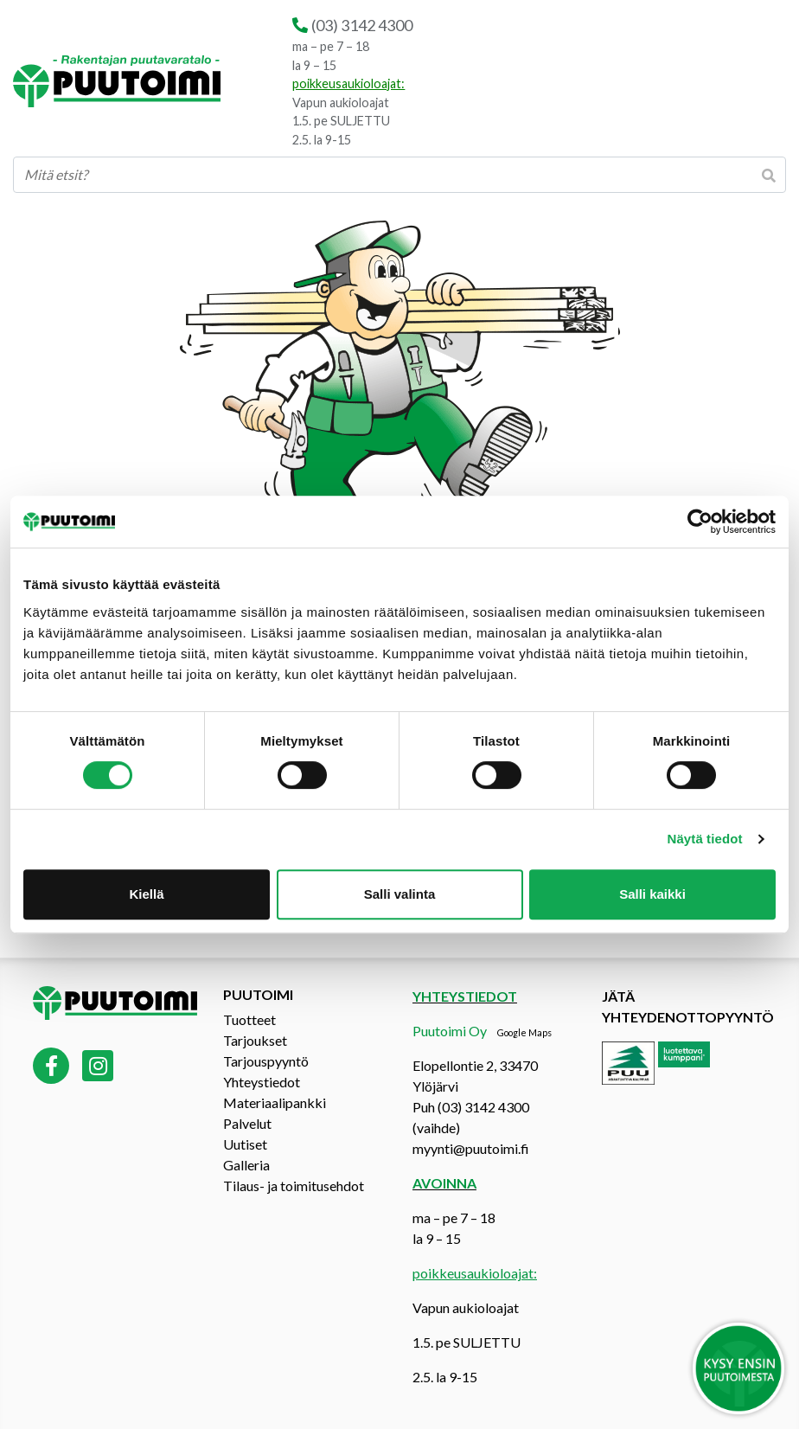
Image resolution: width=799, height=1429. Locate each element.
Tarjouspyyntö (266, 1061)
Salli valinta (400, 894)
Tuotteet (249, 1019)
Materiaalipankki (274, 1102)
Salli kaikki (652, 894)
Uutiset (245, 1144)
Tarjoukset (255, 1040)
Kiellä (146, 894)
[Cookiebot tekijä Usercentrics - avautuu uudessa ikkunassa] (700, 522)
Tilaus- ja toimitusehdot (293, 1185)
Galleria (246, 1165)
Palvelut (247, 1123)
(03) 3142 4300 (361, 25)
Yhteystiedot (261, 1081)
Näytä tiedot (705, 838)
